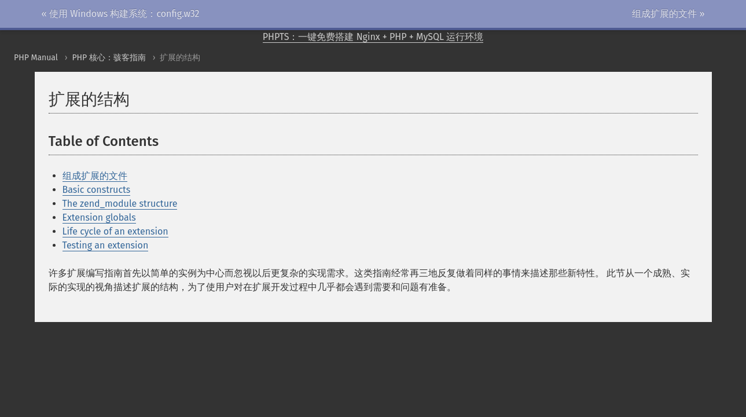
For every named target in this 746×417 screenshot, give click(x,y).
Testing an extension (106, 245)
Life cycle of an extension (115, 231)
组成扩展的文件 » (668, 13)
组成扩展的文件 (95, 175)
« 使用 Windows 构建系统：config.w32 (121, 13)
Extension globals (99, 217)
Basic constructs (97, 189)
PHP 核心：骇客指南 (109, 58)
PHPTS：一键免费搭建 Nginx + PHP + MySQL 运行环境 (373, 36)
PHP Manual (36, 58)
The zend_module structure (120, 203)
